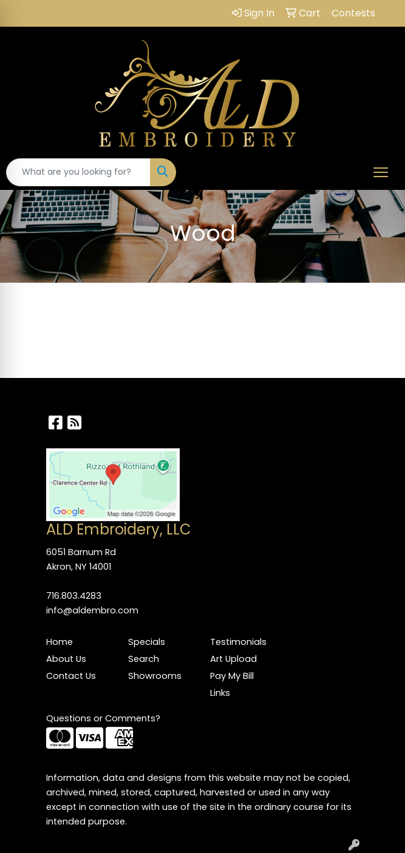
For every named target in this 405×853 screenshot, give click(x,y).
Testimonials (238, 642)
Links (220, 693)
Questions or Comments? (103, 718)
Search (143, 659)
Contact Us (71, 676)
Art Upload (233, 659)
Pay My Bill (232, 676)
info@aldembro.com (92, 610)
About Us (66, 659)
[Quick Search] (78, 172)
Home (59, 642)
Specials (146, 642)
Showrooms (155, 676)
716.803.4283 (73, 596)
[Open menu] (381, 172)
